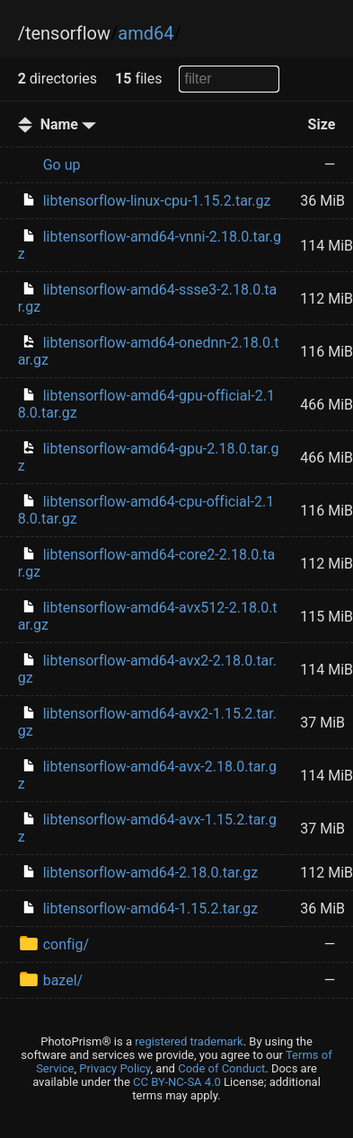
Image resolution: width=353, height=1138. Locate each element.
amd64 (145, 33)
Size (322, 124)
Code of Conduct (221, 1068)
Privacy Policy (114, 1068)
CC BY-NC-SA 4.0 (177, 1082)
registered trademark (189, 1041)
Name (68, 124)
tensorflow (67, 33)
